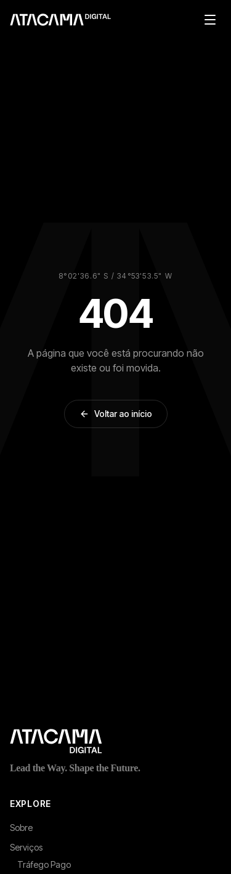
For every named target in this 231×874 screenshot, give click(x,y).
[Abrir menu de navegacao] (210, 20)
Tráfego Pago (44, 864)
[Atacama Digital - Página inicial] (115, 741)
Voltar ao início (115, 413)
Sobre (21, 827)
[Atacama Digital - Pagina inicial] (60, 20)
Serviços (26, 847)
